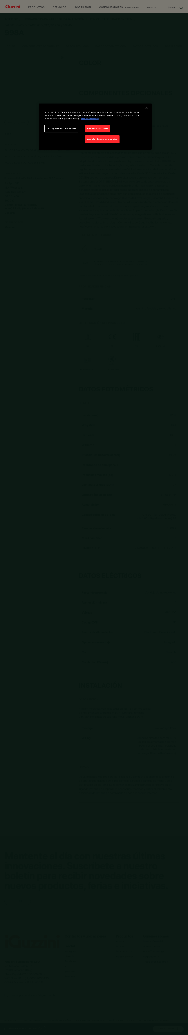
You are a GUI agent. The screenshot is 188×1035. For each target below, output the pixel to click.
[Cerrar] (146, 108)
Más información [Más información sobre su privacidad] (90, 118)
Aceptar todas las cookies (102, 139)
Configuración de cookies (61, 128)
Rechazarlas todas (98, 128)
